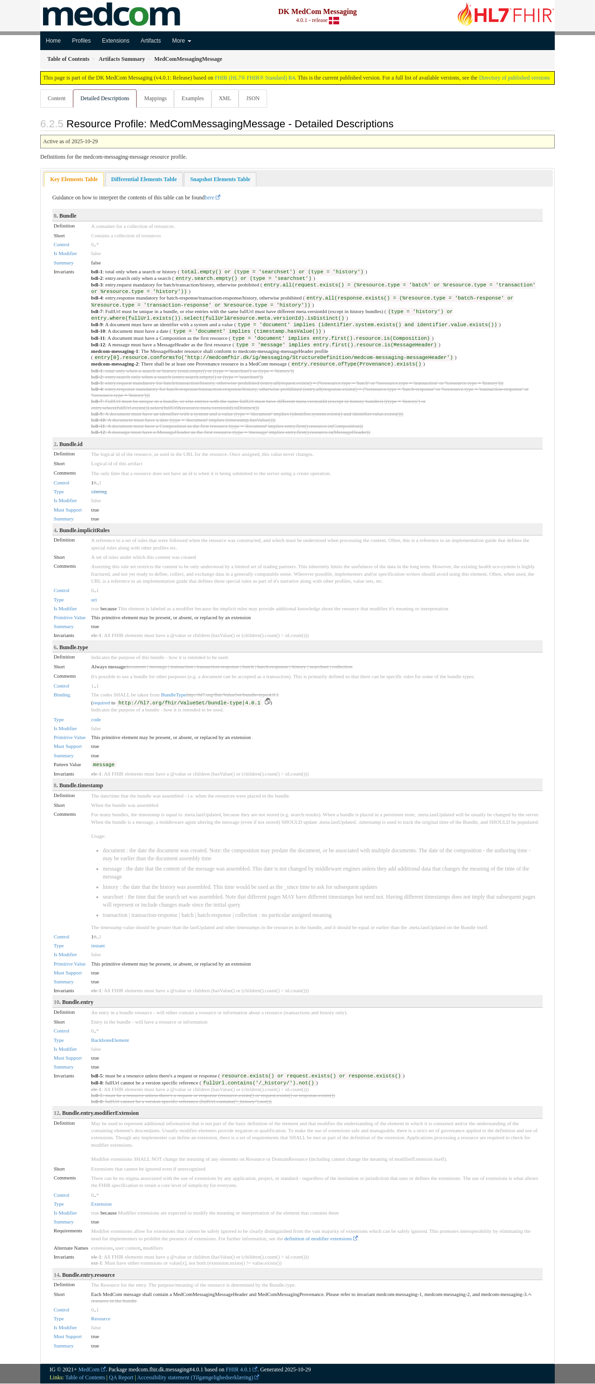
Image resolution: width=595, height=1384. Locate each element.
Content (56, 98)
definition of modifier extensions (318, 1239)
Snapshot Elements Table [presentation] (220, 179)
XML (229, 98)
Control (62, 245)
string (101, 492)
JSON (257, 98)
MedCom (89, 1370)
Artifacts (151, 40)
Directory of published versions (514, 77)
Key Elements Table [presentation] (74, 179)
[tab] (74, 180)
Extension (101, 1204)
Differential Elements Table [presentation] (144, 179)
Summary (64, 263)
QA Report (121, 1378)
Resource (100, 1319)
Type (59, 492)
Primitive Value (70, 618)
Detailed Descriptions (105, 98)
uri (94, 600)
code (96, 720)
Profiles (81, 40)
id (93, 492)
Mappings (157, 98)
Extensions (116, 40)
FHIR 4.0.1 (238, 1370)
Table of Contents (85, 1378)
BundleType (173, 695)
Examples (195, 98)
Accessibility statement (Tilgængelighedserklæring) (195, 1378)
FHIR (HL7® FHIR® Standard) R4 (255, 77)
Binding (62, 695)
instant (98, 946)
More (181, 40)
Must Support (68, 510)
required (101, 703)
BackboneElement (110, 1040)
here (210, 198)
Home (53, 40)
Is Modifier (65, 253)
